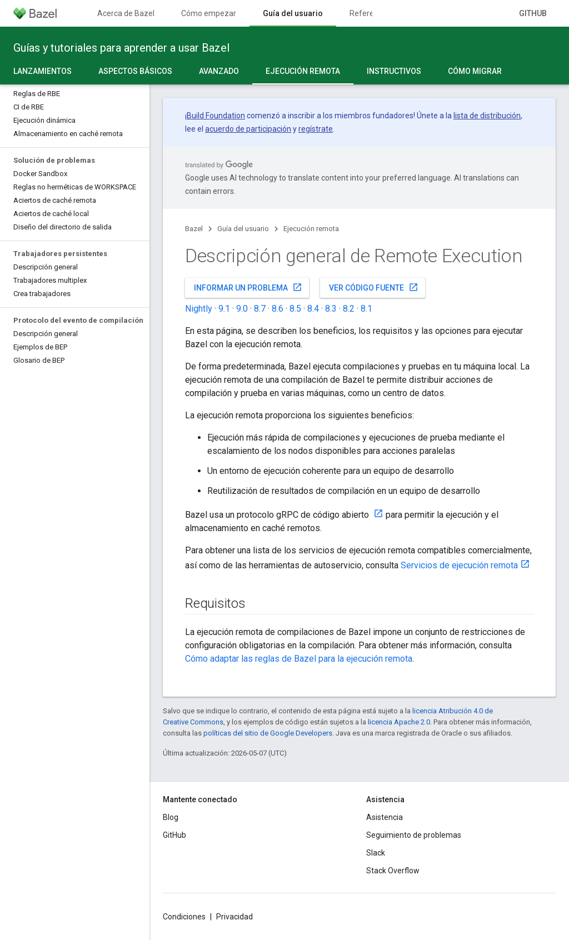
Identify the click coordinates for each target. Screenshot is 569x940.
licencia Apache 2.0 (399, 722)
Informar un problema (248, 287)
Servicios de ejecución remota (459, 565)
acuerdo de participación (248, 128)
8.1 (366, 308)
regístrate (315, 128)
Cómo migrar (475, 71)
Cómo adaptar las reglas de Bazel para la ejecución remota (298, 658)
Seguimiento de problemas (413, 835)
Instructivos (394, 71)
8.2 (349, 308)
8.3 (331, 308)
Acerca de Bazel (125, 13)
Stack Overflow (393, 870)
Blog (170, 817)
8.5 (295, 308)
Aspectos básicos (135, 71)
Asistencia (384, 817)
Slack (375, 852)
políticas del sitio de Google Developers (267, 733)
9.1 (224, 308)
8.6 (277, 308)
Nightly (198, 308)
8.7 (260, 308)
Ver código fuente (373, 287)
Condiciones (184, 916)
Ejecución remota (311, 228)
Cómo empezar (208, 13)
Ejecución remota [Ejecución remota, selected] (303, 71)
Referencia (369, 13)
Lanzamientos (42, 71)
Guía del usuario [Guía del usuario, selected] (293, 13)
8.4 (313, 308)
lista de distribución (487, 115)
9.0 (242, 308)
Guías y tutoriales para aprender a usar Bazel (121, 47)
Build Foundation (216, 115)
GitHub (533, 13)
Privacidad (234, 916)
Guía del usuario (243, 228)
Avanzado (219, 71)
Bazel (194, 228)
